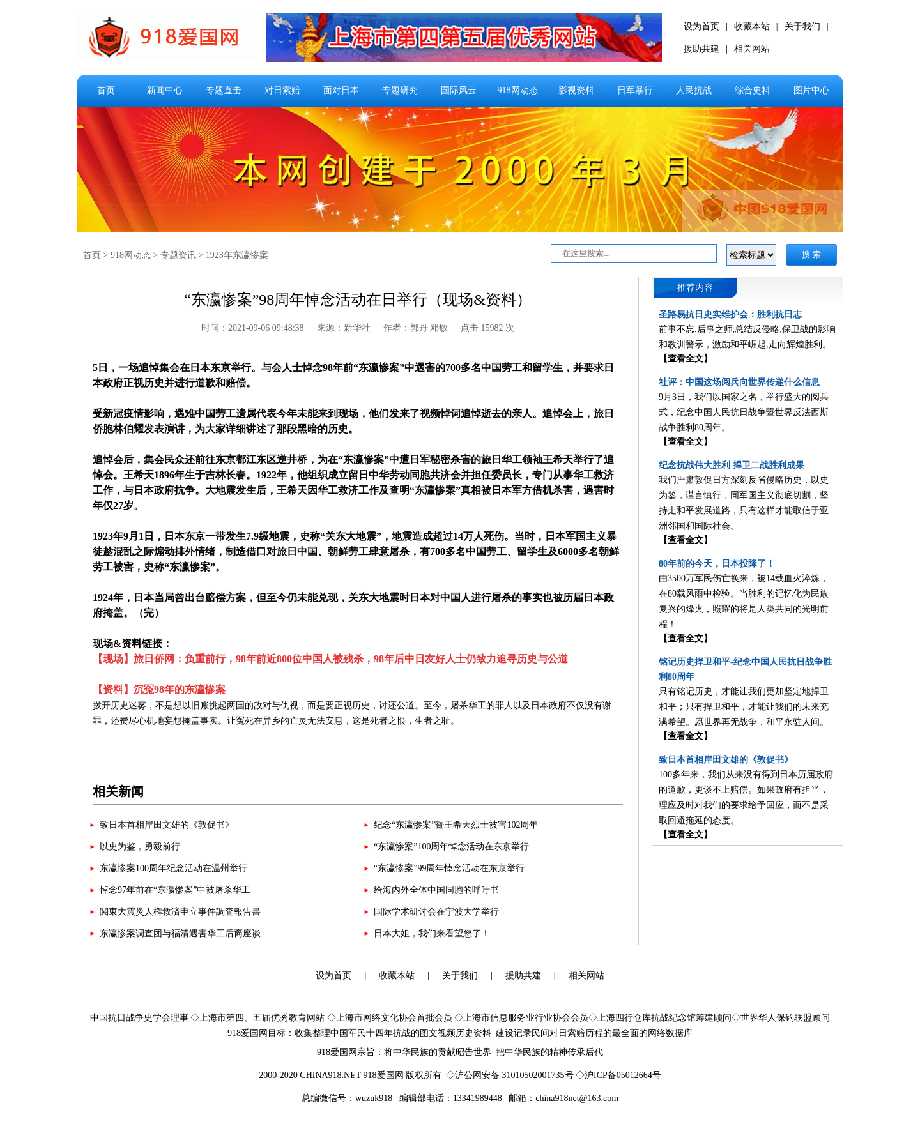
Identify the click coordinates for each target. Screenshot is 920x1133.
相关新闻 (118, 791)
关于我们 (802, 26)
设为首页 (701, 26)
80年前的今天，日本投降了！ (717, 563)
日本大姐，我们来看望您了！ (432, 933)
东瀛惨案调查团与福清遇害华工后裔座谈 (180, 933)
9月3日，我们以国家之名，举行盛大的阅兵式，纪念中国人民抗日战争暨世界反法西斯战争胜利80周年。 (744, 412)
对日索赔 (282, 90)
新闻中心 (165, 90)
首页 (106, 90)
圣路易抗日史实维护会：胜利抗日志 (730, 314)
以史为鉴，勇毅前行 (140, 846)
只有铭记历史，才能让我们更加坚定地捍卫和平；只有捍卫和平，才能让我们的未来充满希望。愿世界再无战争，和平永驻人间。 (744, 707)
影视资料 (576, 90)
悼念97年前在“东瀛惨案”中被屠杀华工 (175, 890)
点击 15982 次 (487, 328)
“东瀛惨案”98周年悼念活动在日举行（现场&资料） (358, 299)
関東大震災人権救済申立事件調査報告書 (180, 911)
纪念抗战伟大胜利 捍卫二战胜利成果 (731, 465)
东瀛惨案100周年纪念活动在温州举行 (173, 868)
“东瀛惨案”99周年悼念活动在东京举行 (449, 868)
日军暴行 (635, 90)
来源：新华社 (344, 328)
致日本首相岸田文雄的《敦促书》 (167, 825)
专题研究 (400, 90)
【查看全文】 (685, 358)
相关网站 (752, 49)
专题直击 (223, 90)
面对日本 (341, 90)
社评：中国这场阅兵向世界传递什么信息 (739, 382)
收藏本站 (752, 26)
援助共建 (701, 49)
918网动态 (518, 90)
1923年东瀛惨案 (237, 255)
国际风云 (459, 90)
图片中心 (811, 90)
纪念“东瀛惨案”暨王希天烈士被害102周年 (456, 825)
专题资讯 (178, 255)
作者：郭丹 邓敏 (415, 328)
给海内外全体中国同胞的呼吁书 (436, 890)
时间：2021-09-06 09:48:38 (252, 328)
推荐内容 (695, 288)
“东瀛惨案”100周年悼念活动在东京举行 (451, 846)
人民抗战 (694, 90)
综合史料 (752, 90)
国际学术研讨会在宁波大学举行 (436, 911)
